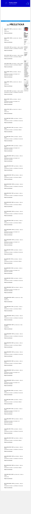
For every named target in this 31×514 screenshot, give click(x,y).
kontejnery (14, 47)
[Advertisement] (15, 13)
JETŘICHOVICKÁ (26, 75)
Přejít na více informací (8, 33)
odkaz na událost (20, 47)
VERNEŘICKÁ (26, 76)
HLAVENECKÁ (26, 73)
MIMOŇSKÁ (26, 74)
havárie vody (15, 81)
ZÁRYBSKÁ (25, 71)
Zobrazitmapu (26, 85)
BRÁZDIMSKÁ (26, 72)
